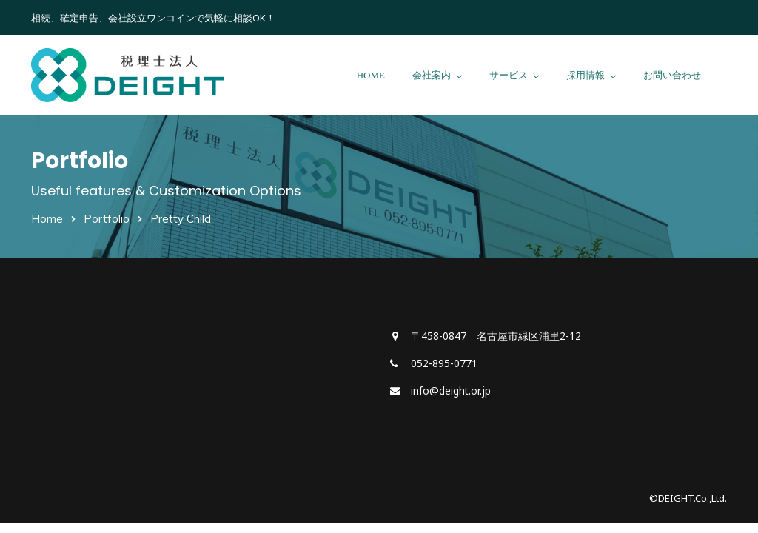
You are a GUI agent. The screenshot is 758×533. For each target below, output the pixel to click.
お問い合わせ (672, 75)
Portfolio (107, 219)
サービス (508, 75)
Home (47, 219)
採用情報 (585, 75)
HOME (371, 75)
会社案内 (431, 75)
